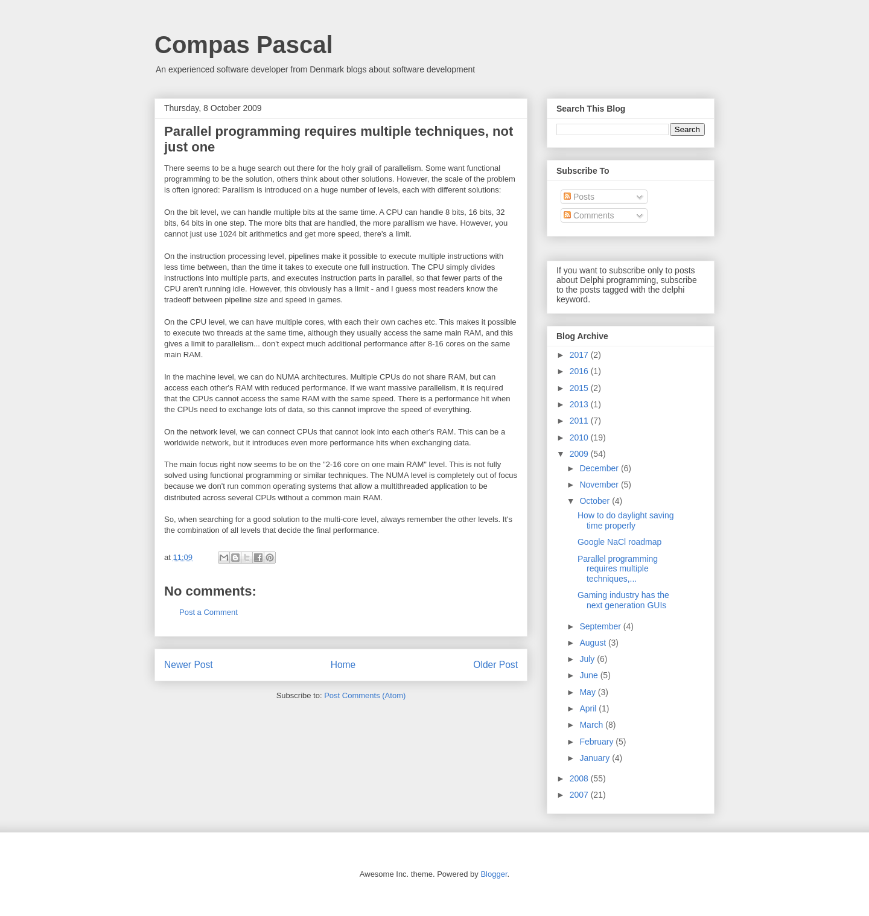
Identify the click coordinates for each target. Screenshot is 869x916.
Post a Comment (208, 612)
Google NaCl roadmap (619, 542)
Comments (589, 215)
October (595, 501)
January (595, 758)
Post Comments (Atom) (365, 695)
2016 (580, 371)
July (588, 659)
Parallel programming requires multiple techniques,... (618, 569)
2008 (580, 778)
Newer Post (188, 665)
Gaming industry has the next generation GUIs (623, 600)
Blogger (493, 874)
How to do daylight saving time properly (626, 520)
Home (343, 665)
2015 (580, 388)
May (588, 692)
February (597, 741)
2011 (580, 420)
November (599, 484)
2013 (580, 404)
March (592, 725)
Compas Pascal (243, 44)
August (593, 642)
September (601, 626)
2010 (580, 437)
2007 (580, 795)
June (589, 675)
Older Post (495, 665)
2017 (580, 355)
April (589, 708)
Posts (579, 197)
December (599, 468)
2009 (580, 454)
